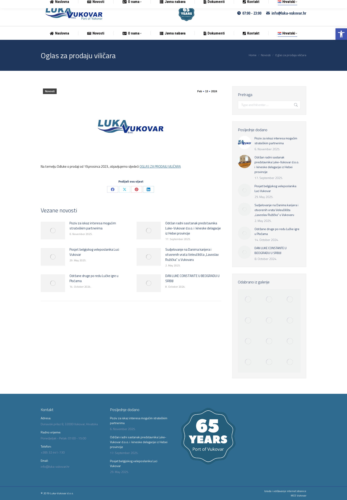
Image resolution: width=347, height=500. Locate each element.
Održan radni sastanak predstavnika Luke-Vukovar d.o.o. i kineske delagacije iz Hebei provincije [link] (193, 228)
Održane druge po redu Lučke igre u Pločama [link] (93, 278)
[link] (341, 34)
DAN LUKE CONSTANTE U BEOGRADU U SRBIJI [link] (192, 278)
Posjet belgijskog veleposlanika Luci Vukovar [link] (94, 252)
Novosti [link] (50, 91)
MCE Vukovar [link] (298, 495)
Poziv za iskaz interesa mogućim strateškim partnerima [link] (92, 226)
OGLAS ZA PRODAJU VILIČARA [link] (160, 166)
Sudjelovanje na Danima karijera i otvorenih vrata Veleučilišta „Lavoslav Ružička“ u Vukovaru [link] (192, 254)
